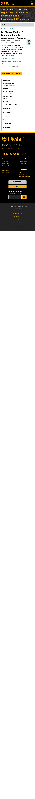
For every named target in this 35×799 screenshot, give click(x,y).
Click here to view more (7, 58)
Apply (17, 186)
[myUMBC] (23, 154)
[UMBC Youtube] (14, 154)
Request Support (23, 165)
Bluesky (7, 120)
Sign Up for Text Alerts (24, 176)
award (7, 61)
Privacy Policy (17, 216)
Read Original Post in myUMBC (11, 73)
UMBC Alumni (5, 161)
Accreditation (17, 210)
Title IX (17, 219)
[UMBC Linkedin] (18, 154)
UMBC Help (5, 168)
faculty (15, 61)
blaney (11, 61)
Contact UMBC (22, 163)
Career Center (6, 163)
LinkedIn (7, 128)
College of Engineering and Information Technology (15, 9)
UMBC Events (5, 165)
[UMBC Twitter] (7, 154)
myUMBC (7, 112)
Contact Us (6, 108)
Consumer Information (17, 226)
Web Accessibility (17, 222)
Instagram (8, 124)
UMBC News (5, 170)
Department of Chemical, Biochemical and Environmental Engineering (15, 15)
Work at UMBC (6, 175)
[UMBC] (7, 3)
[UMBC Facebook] (3, 154)
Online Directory (23, 161)
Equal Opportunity (17, 213)
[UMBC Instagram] (11, 154)
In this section (17, 25)
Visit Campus (5, 172)
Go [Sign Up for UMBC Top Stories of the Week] (24, 197)
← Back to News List (7, 28)
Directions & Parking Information (11, 149)
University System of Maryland (20, 206)
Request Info (17, 182)
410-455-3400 (13, 104)
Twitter (7, 116)
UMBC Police (22, 172)
